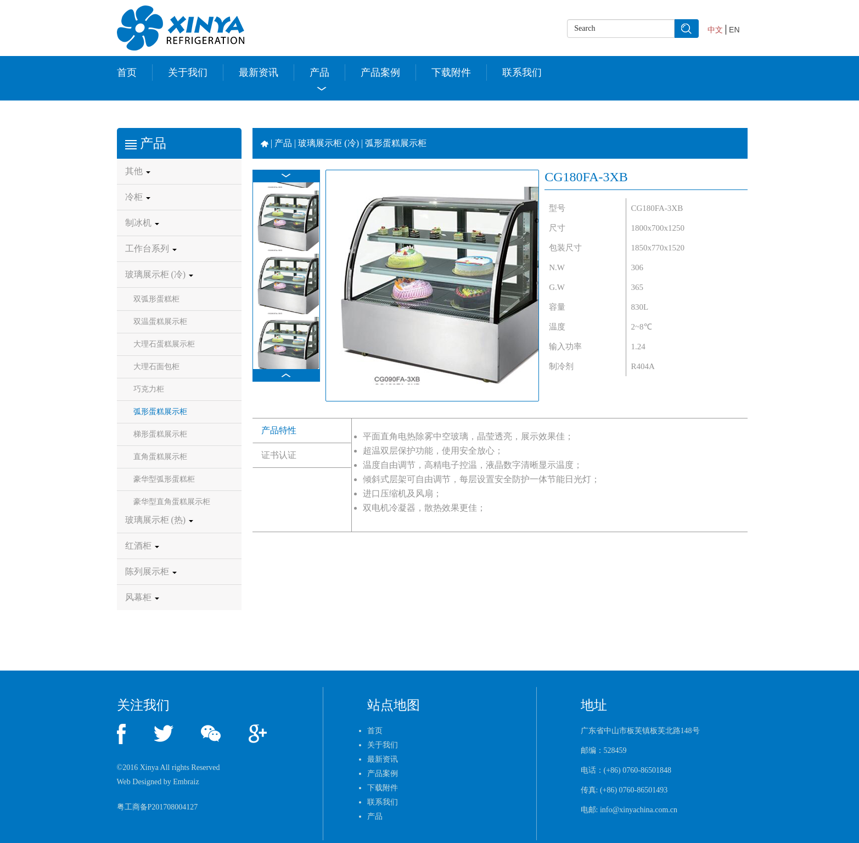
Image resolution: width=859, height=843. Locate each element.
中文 (715, 29)
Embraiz (186, 782)
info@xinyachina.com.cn (638, 810)
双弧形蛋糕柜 (156, 299)
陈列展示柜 (151, 571)
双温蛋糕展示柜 (160, 321)
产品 (319, 72)
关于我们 (187, 72)
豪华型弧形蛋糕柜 (164, 479)
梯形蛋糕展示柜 (160, 434)
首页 (127, 72)
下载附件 (451, 72)
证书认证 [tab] (278, 455)
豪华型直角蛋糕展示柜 (171, 502)
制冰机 (142, 222)
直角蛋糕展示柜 (160, 457)
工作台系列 (151, 248)
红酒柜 (142, 545)
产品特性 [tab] (278, 430)
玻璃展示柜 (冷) (159, 274)
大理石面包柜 (156, 366)
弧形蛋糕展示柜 (160, 411)
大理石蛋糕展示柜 (164, 344)
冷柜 (137, 197)
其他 (137, 171)
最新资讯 (258, 72)
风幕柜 (142, 597)
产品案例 (380, 72)
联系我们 (522, 72)
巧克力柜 (148, 389)
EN (734, 29)
